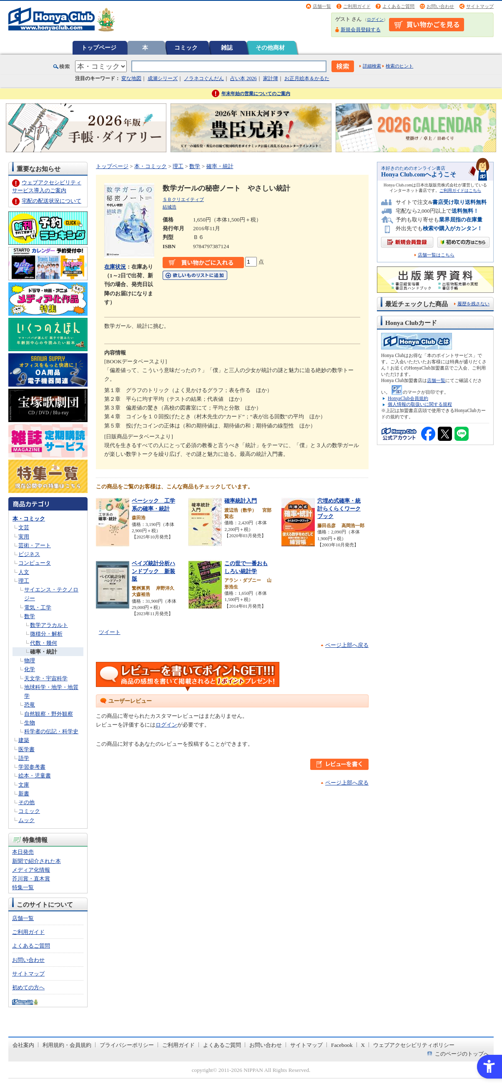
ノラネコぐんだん (204, 78)
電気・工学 (37, 607)
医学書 (26, 749)
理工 (23, 581)
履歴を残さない (473, 303)
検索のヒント (399, 65)
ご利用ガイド (357, 6)
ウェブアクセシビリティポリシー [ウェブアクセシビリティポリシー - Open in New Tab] (413, 1045)
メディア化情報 (31, 870)
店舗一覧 (322, 6)
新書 (23, 793)
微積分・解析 (46, 634)
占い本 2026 (243, 78)
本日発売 (23, 852)
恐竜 (29, 705)
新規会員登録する (361, 30)
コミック (186, 47)
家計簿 (270, 78)
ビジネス (29, 554)
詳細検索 (372, 65)
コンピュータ (34, 563)
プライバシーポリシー (127, 1045)
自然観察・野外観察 (48, 714)
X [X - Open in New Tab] (363, 1045)
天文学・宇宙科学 (46, 678)
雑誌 (227, 47)
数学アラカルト (49, 625)
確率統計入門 (240, 501)
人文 (23, 572)
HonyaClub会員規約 (408, 398)
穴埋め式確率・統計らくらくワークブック (339, 508)
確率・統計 (43, 652)
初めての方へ (28, 987)
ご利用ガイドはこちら (460, 190)
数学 (29, 616)
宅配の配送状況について (51, 201)
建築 (23, 740)
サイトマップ (480, 6)
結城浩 (169, 206)
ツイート (109, 632)
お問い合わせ (440, 6)
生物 (29, 722)
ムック (26, 820)
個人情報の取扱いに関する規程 (420, 404)
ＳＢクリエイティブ (183, 199)
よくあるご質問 (398, 6)
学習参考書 (31, 767)
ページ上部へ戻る (347, 645)
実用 (23, 536)
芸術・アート (34, 545)
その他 (26, 802)
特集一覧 (23, 887)
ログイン (375, 19)
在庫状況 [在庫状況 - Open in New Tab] (115, 267)
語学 (23, 758)
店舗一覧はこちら (436, 255)
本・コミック (29, 519)
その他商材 (270, 47)
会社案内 (23, 1045)
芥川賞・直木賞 (31, 878)
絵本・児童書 (34, 775)
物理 (29, 660)
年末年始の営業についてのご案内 (255, 93)
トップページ (98, 47)
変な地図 (131, 78)
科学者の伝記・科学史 (51, 731)
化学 (29, 669)
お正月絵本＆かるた (306, 78)
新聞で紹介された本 (36, 861)
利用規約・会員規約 (67, 1045)
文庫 (23, 785)
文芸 (23, 527)
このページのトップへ (462, 1054)
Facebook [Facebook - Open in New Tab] (342, 1045)
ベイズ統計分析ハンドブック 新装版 (153, 571)
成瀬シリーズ (163, 78)
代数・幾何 (43, 643)
